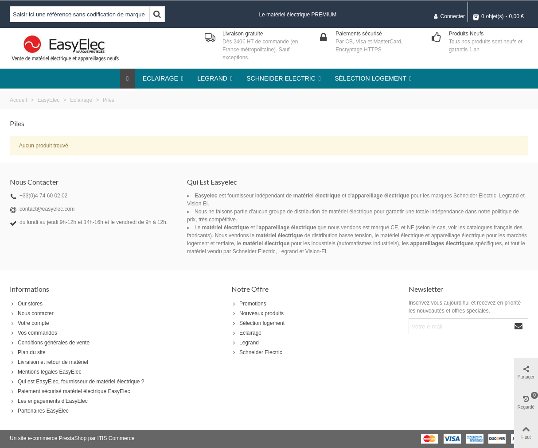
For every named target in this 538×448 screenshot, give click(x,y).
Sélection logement (258, 323)
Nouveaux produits (257, 313)
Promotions (248, 304)
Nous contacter (32, 313)
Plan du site (28, 352)
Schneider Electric (256, 352)
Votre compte (29, 323)
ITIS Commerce (115, 438)
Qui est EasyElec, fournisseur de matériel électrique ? (77, 382)
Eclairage (246, 333)
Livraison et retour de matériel (49, 362)
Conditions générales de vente (50, 343)
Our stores (26, 304)
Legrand (245, 343)
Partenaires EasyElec (39, 411)
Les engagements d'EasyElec (49, 401)
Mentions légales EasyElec (45, 372)
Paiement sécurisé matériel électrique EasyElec (70, 391)
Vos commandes (33, 333)
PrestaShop (73, 438)
